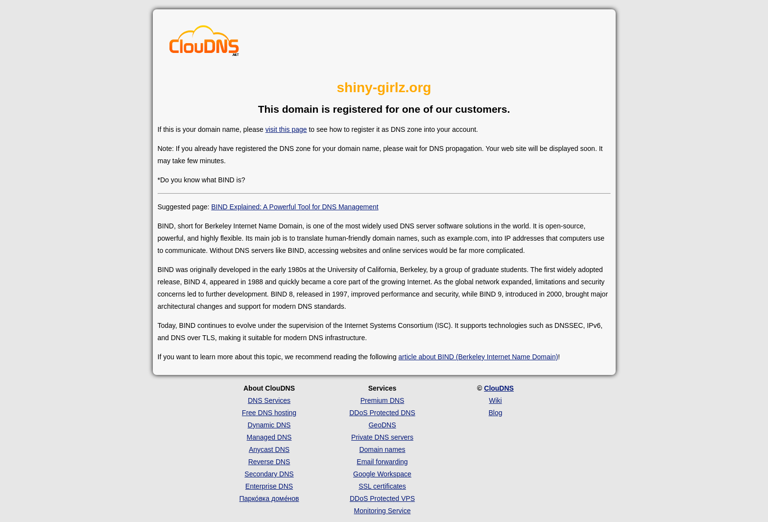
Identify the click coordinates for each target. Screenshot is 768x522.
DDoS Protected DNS (382, 413)
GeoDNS (382, 425)
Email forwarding (382, 462)
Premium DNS (382, 400)
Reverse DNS (269, 462)
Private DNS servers (382, 437)
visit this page (286, 129)
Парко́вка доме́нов (269, 498)
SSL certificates (382, 486)
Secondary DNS (268, 474)
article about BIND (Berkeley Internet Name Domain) (478, 357)
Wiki (495, 400)
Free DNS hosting (269, 413)
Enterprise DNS (269, 486)
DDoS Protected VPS (382, 498)
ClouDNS (499, 388)
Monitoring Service (382, 511)
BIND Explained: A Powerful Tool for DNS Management (294, 207)
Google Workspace (382, 474)
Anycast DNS (269, 449)
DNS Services (269, 400)
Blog (495, 413)
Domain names (382, 449)
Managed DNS (269, 437)
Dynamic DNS (269, 425)
